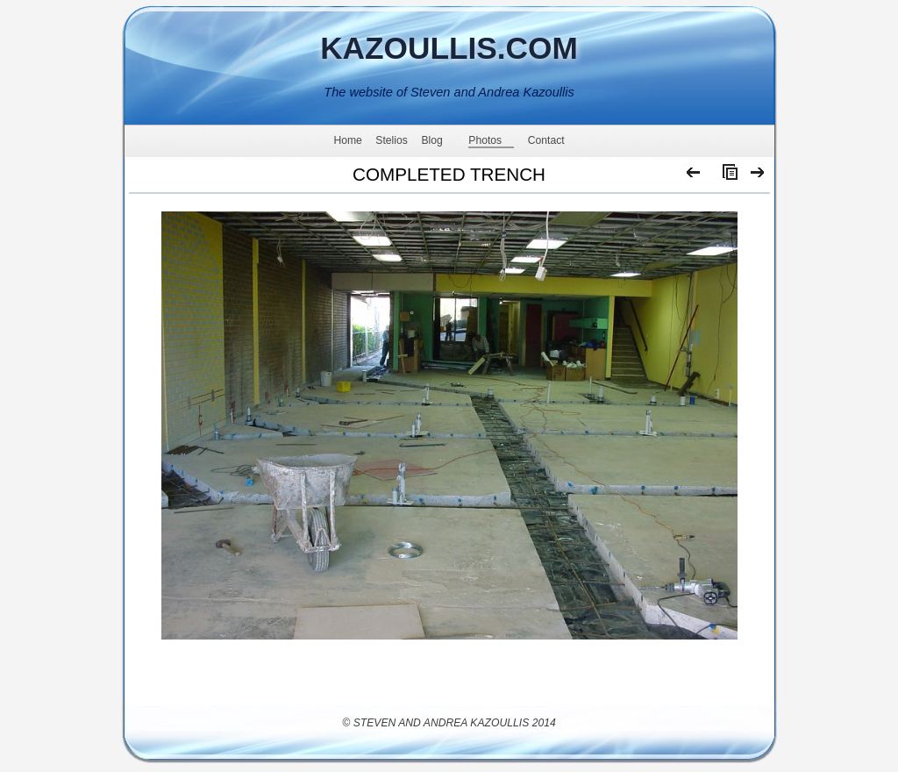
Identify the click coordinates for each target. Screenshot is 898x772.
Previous (694, 176)
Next (758, 176)
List (726, 176)
